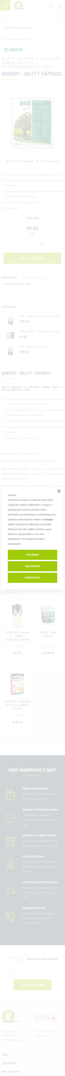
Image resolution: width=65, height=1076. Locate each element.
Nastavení (32, 566)
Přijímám (32, 554)
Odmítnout (32, 577)
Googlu (49, 519)
